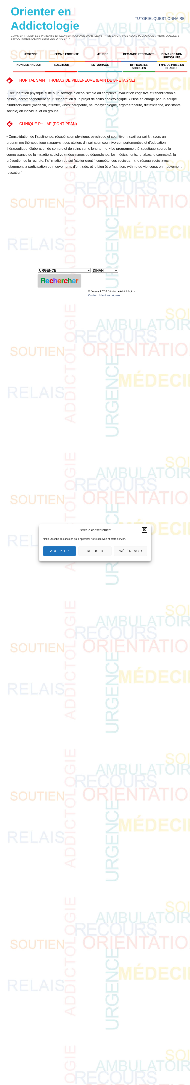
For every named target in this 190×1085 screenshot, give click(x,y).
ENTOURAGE (100, 64)
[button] (144, 530)
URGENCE (31, 54)
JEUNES (102, 54)
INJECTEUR (61, 64)
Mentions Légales (109, 295)
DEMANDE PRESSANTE (138, 54)
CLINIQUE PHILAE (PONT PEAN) (48, 124)
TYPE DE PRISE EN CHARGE (171, 66)
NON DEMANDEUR (29, 64)
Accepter (59, 551)
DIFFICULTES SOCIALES (139, 66)
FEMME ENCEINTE (66, 54)
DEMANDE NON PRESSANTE (171, 55)
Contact (92, 295)
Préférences (130, 551)
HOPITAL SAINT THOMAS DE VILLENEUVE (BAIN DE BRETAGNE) (77, 80)
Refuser (95, 551)
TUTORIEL (144, 18)
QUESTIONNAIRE (169, 18)
